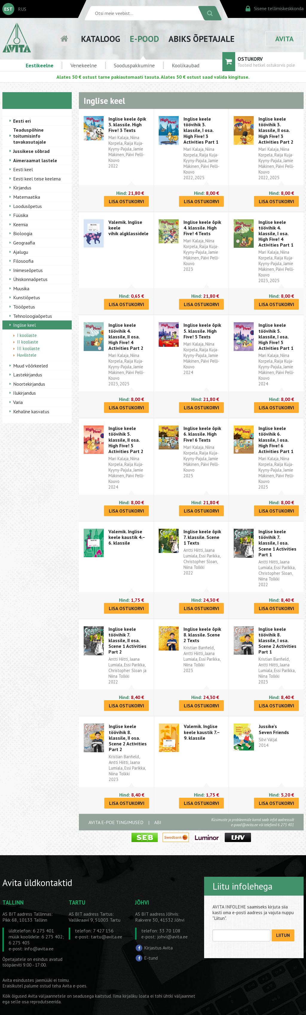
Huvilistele (26, 355)
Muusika (21, 288)
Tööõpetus (24, 307)
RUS (22, 9)
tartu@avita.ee (106, 937)
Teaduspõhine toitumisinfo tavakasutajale (29, 136)
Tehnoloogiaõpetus (32, 316)
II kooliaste (27, 342)
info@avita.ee (39, 949)
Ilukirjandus (24, 393)
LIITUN (283, 935)
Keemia (20, 224)
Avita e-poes (74, 986)
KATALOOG (100, 38)
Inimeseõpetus (28, 270)
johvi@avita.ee (172, 937)
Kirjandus (22, 188)
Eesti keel (23, 169)
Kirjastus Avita (158, 948)
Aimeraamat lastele (35, 160)
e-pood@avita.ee (244, 824)
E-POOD (144, 38)
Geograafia (24, 243)
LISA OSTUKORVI (126, 201)
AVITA (284, 38)
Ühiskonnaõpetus (30, 279)
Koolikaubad (185, 65)
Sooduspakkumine (134, 65)
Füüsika (20, 215)
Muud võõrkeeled (30, 366)
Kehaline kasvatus (31, 411)
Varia (18, 402)
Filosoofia (23, 261)
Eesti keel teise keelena (37, 179)
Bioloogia (22, 233)
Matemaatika (26, 197)
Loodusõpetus (27, 206)
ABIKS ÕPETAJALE (202, 38)
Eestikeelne (39, 65)
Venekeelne (84, 65)
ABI (157, 822)
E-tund (151, 958)
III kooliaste (28, 348)
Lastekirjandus (27, 375)
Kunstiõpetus (26, 297)
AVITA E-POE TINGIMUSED (115, 822)
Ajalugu (20, 252)
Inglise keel (24, 325)
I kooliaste (27, 335)
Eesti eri (22, 121)
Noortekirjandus (29, 384)
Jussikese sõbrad (31, 151)
